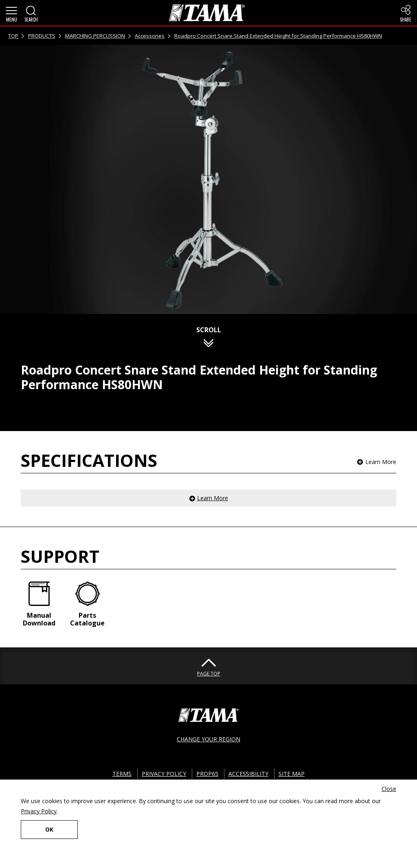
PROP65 (207, 774)
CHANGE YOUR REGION (208, 739)
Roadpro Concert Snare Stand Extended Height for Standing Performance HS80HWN (278, 35)
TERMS (122, 774)
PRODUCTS (41, 35)
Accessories (150, 35)
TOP (13, 35)
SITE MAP (292, 774)
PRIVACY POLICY (164, 774)
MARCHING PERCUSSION (95, 35)
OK (49, 829)
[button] (11, 13)
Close (389, 789)
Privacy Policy (39, 811)
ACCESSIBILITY (248, 774)
